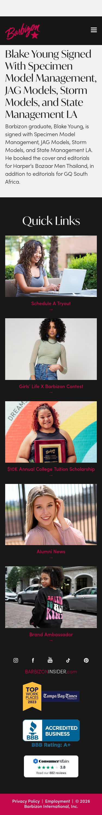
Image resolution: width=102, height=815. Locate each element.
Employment (57, 801)
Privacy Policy (26, 801)
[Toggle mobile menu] (94, 30)
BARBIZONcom (51, 672)
